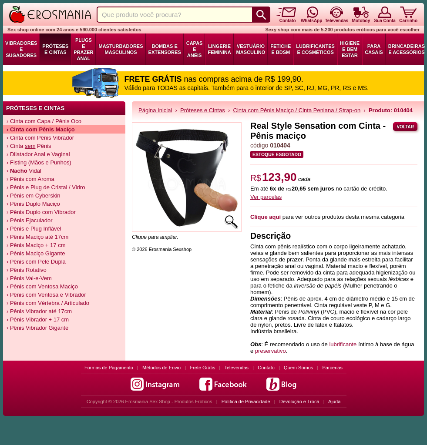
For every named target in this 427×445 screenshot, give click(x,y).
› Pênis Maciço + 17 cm (36, 245)
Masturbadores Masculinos (120, 49)
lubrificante (342, 344)
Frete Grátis (202, 367)
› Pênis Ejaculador (30, 220)
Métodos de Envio (161, 367)
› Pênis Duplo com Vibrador (41, 212)
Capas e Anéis (194, 49)
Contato (266, 367)
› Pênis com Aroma (30, 179)
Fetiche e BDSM (280, 49)
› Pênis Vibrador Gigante (37, 328)
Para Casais (374, 49)
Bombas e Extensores (164, 49)
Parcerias (333, 367)
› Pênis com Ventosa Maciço (42, 286)
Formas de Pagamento (108, 367)
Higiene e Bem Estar (350, 49)
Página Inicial (155, 110)
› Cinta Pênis (29, 146)
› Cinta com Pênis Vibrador (40, 137)
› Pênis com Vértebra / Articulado (48, 303)
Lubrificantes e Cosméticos (315, 49)
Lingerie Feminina (219, 49)
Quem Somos (298, 367)
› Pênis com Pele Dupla (36, 261)
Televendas (236, 367)
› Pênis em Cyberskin (34, 195)
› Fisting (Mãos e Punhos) (39, 162)
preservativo (270, 351)
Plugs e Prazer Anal (83, 49)
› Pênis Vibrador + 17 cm (38, 319)
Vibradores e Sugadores (21, 49)
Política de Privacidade (246, 401)
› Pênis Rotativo (27, 270)
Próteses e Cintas (55, 49)
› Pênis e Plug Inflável (34, 228)
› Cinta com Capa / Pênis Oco (44, 121)
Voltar (405, 126)
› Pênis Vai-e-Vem (29, 278)
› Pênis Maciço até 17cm (37, 237)
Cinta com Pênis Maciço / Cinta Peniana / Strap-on (297, 110)
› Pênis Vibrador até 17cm (39, 311)
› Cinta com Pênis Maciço (41, 129)
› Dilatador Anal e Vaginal (38, 154)
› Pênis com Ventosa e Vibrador (46, 294)
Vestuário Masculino (251, 49)
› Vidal (24, 170)
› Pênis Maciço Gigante (36, 253)
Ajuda (334, 401)
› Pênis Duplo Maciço (33, 204)
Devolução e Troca (299, 401)
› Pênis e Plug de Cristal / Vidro (46, 187)
